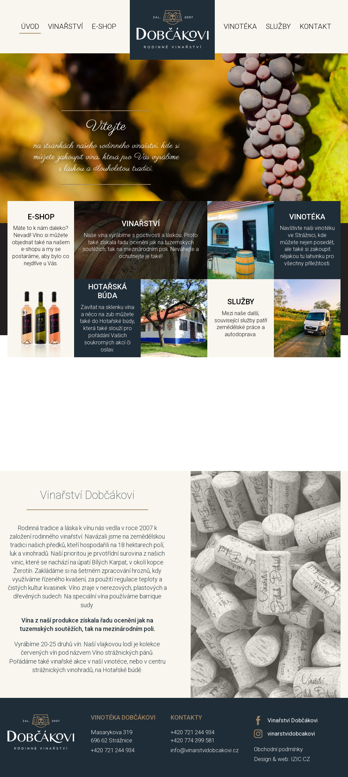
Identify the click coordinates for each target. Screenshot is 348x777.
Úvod (30, 26)
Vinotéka (240, 26)
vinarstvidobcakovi (291, 733)
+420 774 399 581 (192, 740)
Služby (278, 26)
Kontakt (315, 26)
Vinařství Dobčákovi (292, 720)
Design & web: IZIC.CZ (282, 759)
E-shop (104, 26)
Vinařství (65, 26)
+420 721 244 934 (113, 750)
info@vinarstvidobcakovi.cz (205, 750)
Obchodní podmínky (278, 749)
